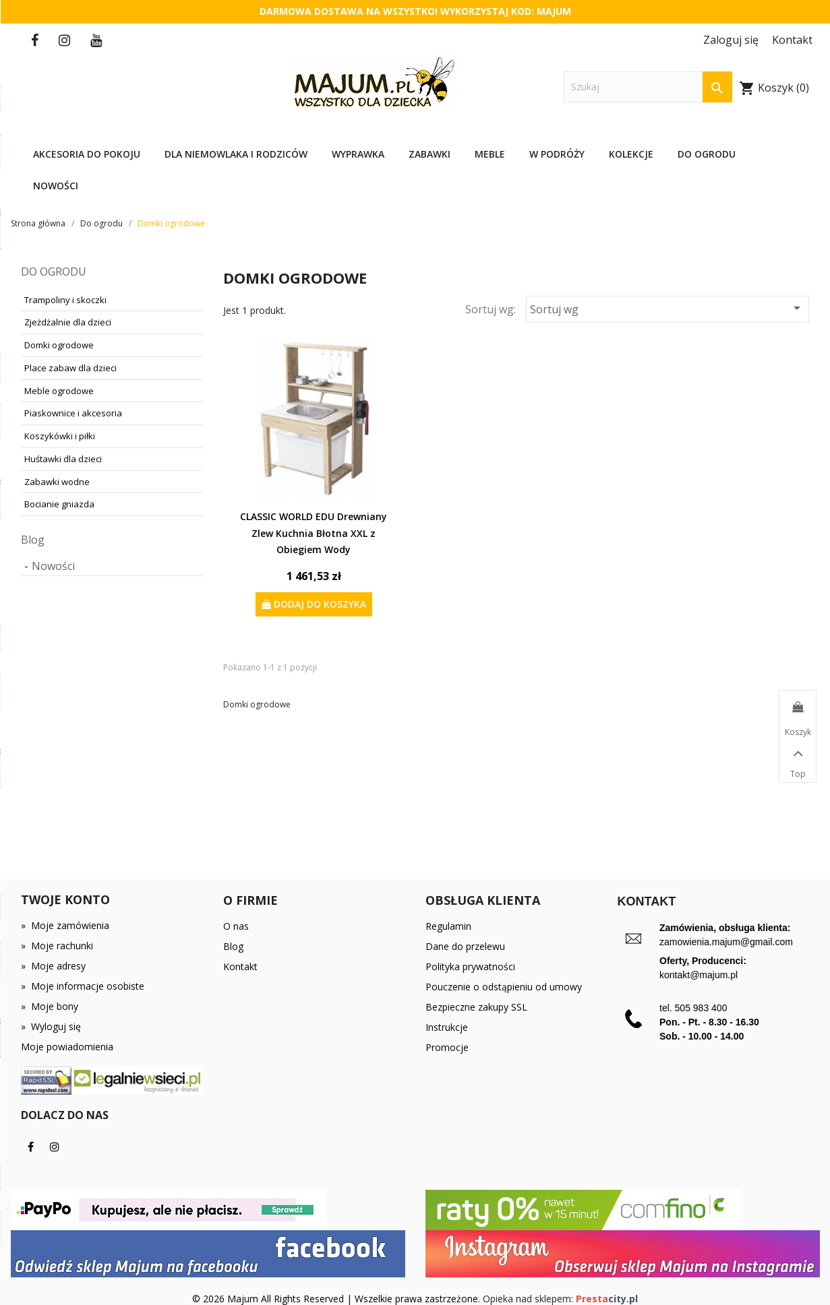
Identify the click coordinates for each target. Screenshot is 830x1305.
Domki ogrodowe (59, 345)
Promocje (447, 1047)
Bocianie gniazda (59, 504)
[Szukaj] (648, 87)
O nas (236, 926)
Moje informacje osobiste (82, 986)
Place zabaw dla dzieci (70, 368)
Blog (33, 539)
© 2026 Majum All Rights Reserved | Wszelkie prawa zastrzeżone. (337, 1298)
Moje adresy (53, 965)
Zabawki (429, 154)
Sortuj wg (667, 308)
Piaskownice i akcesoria (73, 413)
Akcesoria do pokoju (86, 154)
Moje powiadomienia (67, 1046)
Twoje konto (65, 899)
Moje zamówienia (65, 925)
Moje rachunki (57, 945)
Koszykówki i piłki (59, 436)
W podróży (557, 154)
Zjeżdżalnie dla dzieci (67, 322)
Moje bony (49, 1006)
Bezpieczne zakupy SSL (476, 1006)
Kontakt (240, 966)
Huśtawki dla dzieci (63, 459)
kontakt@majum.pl (698, 974)
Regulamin (448, 926)
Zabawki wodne (57, 482)
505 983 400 (701, 1007)
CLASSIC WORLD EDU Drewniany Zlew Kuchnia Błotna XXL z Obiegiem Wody (313, 533)
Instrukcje (446, 1027)
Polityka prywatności (470, 966)
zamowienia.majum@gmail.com (726, 941)
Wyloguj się (51, 1026)
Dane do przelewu (465, 946)
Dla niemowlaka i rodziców (236, 154)
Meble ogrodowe (59, 391)
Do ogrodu (707, 154)
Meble (490, 154)
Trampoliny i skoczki (65, 300)
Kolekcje (631, 154)
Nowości (55, 185)
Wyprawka (358, 154)
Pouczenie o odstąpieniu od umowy (503, 986)
